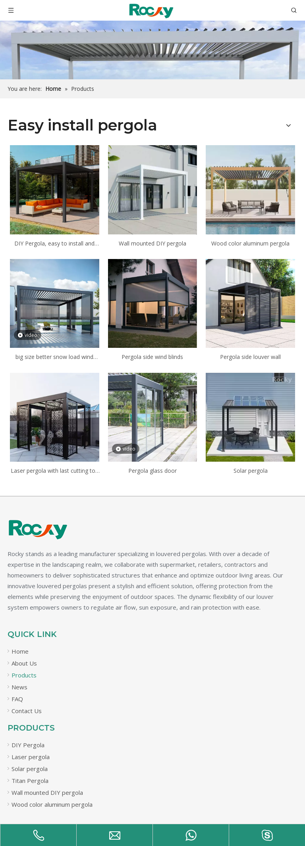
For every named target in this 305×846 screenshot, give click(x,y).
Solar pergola (251, 470)
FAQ (17, 699)
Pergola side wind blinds (152, 357)
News (19, 687)
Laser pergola (31, 757)
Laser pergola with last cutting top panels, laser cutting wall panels (54, 471)
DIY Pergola (28, 745)
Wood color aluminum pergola (250, 243)
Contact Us (27, 711)
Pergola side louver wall (250, 357)
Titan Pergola (30, 781)
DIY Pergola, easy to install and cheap (54, 244)
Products (24, 675)
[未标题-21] (37, 529)
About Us (24, 663)
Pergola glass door (152, 470)
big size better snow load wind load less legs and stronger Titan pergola (55, 357)
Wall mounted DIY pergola (152, 243)
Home (20, 651)
